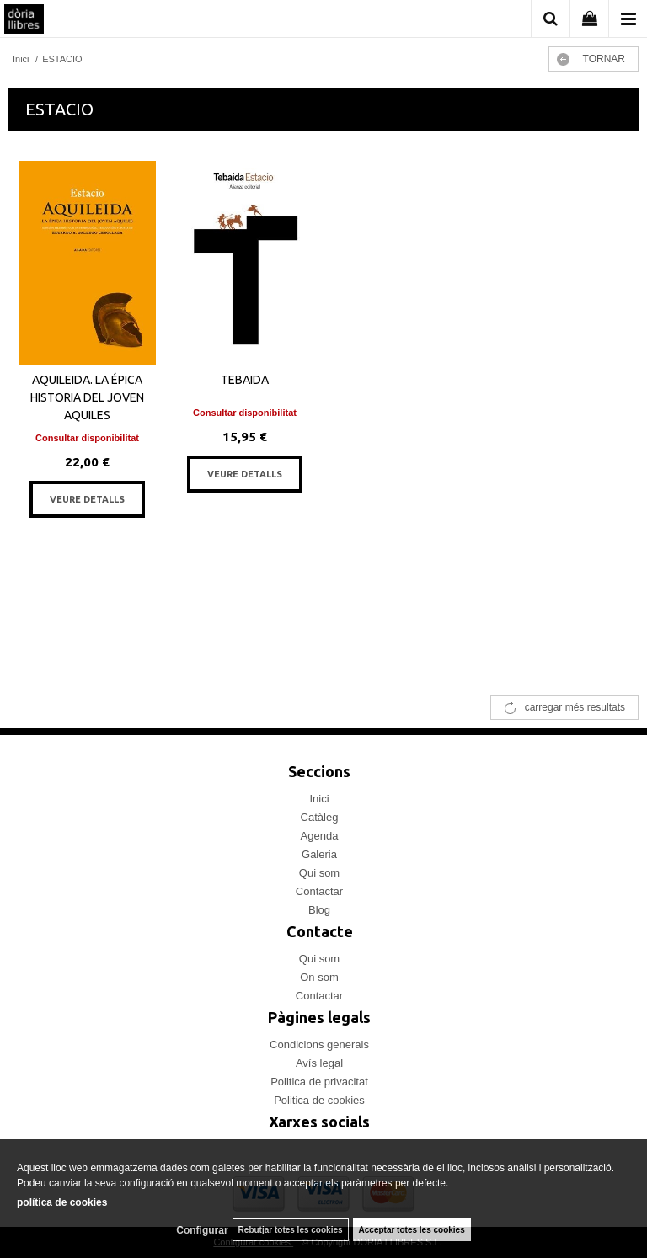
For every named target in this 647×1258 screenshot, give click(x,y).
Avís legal (319, 1063)
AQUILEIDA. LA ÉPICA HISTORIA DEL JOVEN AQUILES (87, 397)
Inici (319, 798)
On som (319, 977)
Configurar (201, 1230)
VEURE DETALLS (87, 499)
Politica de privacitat (319, 1081)
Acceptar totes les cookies (412, 1229)
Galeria (319, 854)
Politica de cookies (319, 1100)
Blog (319, 910)
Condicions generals (319, 1044)
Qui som (319, 872)
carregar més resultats (575, 707)
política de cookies (62, 1202)
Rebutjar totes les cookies (290, 1229)
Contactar (319, 891)
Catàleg (320, 817)
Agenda (320, 835)
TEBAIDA (245, 379)
